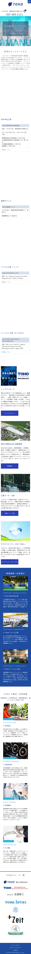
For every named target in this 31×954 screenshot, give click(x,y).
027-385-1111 (14, 14)
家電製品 (8, 726)
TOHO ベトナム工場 (11, 632)
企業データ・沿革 (10, 513)
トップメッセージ (10, 413)
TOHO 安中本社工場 (11, 596)
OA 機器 (7, 848)
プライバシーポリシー (15, 947)
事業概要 (9, 466)
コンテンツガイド (15, 945)
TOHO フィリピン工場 (12, 669)
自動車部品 (8, 765)
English (15, 950)
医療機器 (8, 805)
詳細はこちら (6, 150)
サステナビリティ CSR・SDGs (9, 562)
